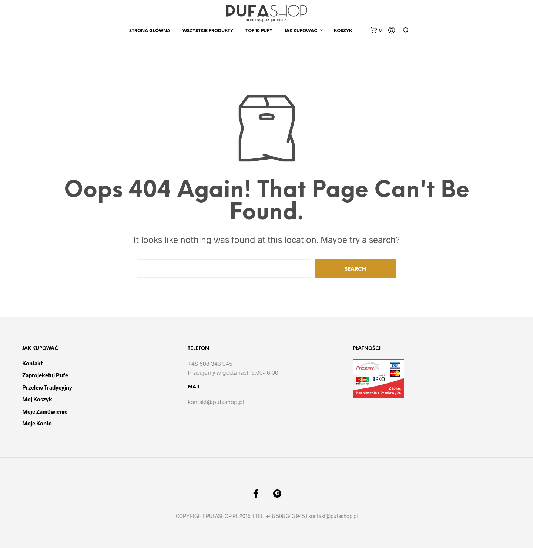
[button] (376, 30)
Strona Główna (149, 31)
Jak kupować (301, 31)
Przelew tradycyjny (47, 387)
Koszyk (343, 31)
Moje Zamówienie (44, 411)
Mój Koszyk (37, 399)
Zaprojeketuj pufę (45, 375)
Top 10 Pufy (258, 31)
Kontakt (32, 363)
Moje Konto (37, 423)
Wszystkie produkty (207, 31)
